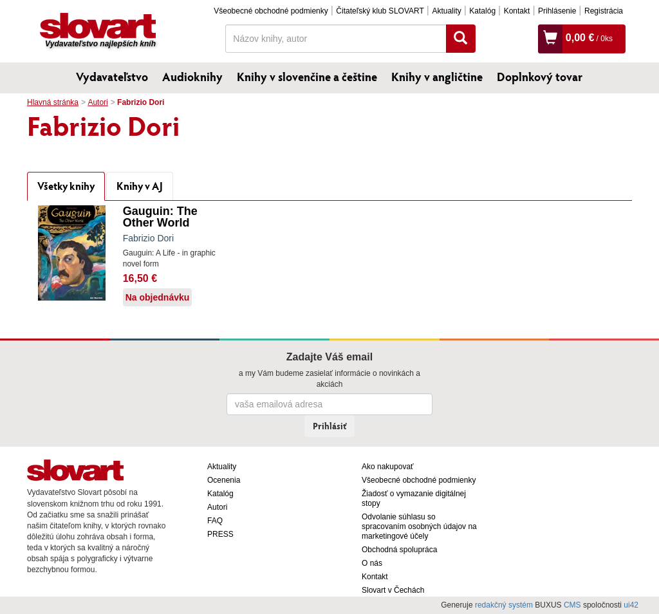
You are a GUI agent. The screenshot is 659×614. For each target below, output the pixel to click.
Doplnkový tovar (539, 76)
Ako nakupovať (388, 466)
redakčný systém (504, 604)
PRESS (220, 534)
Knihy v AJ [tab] (139, 185)
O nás (372, 563)
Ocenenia (223, 480)
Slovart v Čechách (393, 590)
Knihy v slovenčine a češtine (307, 76)
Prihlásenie (557, 10)
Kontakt (517, 10)
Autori (97, 102)
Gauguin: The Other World (160, 217)
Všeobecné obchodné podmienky (271, 10)
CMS (572, 604)
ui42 (631, 604)
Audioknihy (192, 76)
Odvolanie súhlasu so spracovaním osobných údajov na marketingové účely (419, 526)
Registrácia (603, 10)
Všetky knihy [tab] (66, 185)
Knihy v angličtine (437, 76)
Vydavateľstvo (112, 76)
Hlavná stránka (53, 102)
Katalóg (482, 10)
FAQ (215, 520)
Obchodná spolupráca (399, 549)
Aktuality (446, 10)
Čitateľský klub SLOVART (379, 10)
